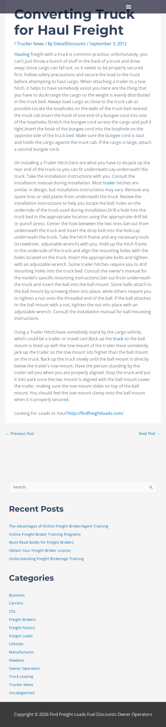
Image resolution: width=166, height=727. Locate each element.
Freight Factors (22, 627)
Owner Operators (24, 668)
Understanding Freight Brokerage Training (46, 558)
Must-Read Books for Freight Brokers (41, 542)
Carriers (16, 603)
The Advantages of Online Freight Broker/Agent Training (58, 526)
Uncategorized (22, 692)
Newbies (16, 660)
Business (17, 595)
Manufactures (21, 652)
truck (118, 339)
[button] (128, 6)
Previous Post (20, 433)
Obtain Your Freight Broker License (40, 550)
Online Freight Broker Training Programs (45, 534)
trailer (109, 183)
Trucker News (30, 44)
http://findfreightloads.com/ (96, 413)
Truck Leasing (21, 676)
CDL (12, 611)
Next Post (149, 433)
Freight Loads (21, 635)
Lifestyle (16, 643)
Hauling (22, 54)
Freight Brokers (22, 619)
